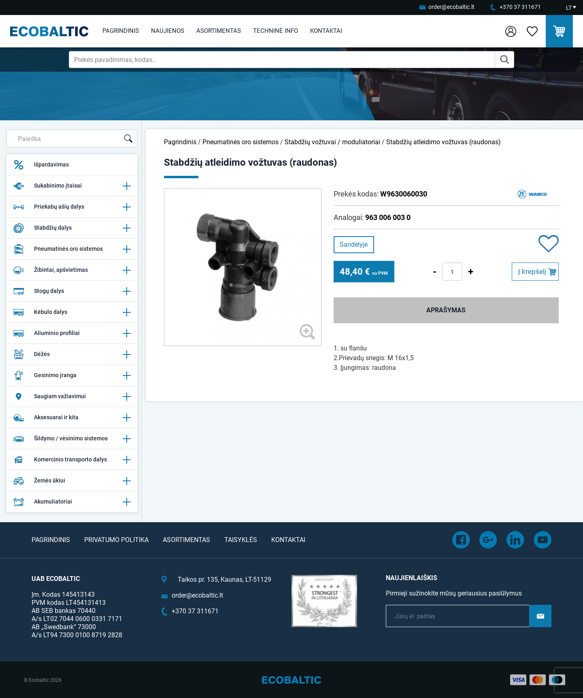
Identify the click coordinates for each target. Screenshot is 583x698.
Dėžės (72, 354)
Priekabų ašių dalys (72, 207)
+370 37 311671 (520, 7)
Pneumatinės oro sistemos (72, 249)
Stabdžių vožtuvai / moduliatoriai (332, 142)
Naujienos (167, 30)
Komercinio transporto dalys (72, 460)
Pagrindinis (120, 30)
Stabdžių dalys (72, 228)
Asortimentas (218, 30)
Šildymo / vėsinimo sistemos (72, 439)
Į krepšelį (532, 271)
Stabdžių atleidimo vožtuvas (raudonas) (443, 142)
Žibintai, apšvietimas (72, 270)
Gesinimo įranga (72, 375)
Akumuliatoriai (72, 502)
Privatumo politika (116, 540)
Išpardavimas (41, 165)
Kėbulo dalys (72, 312)
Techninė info (275, 30)
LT (569, 7)
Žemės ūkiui (72, 481)
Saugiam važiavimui (72, 396)
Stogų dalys (72, 291)
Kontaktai (326, 30)
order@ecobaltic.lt (451, 7)
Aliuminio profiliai (72, 333)
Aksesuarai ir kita (72, 418)
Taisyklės (240, 540)
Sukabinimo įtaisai (72, 186)
